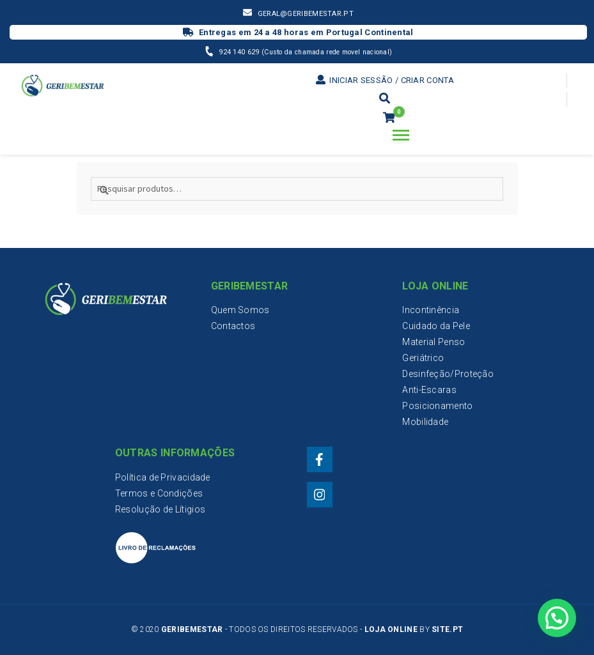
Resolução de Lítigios (160, 509)
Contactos (233, 326)
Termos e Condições (159, 493)
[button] (556, 617)
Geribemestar (192, 629)
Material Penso (433, 342)
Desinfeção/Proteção (448, 374)
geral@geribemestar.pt (306, 14)
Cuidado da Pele (436, 326)
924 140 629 (240, 52)
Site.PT (447, 629)
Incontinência (430, 310)
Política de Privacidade (162, 477)
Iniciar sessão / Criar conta (385, 80)
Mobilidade (425, 422)
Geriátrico (423, 358)
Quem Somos (240, 310)
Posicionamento (437, 406)
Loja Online (391, 629)
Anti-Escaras (429, 390)
